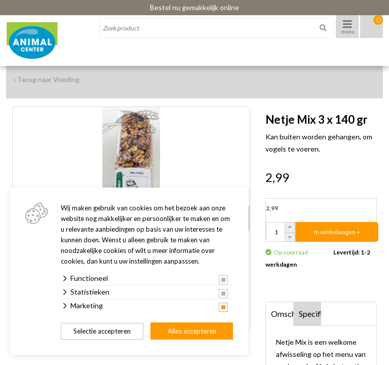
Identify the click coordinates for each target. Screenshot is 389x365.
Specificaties (310, 313)
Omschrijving (282, 313)
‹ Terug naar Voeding (47, 79)
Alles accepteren (192, 331)
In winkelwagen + (337, 232)
